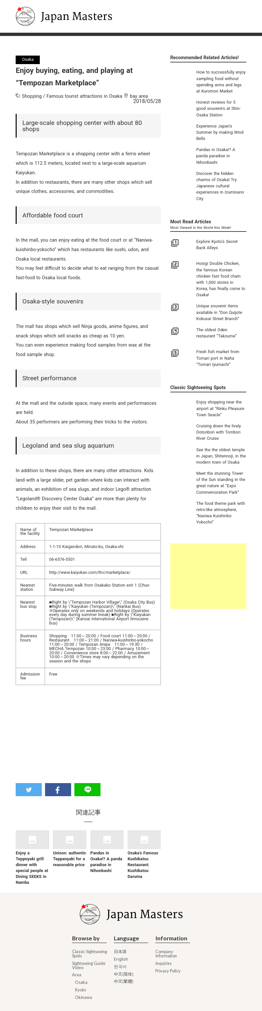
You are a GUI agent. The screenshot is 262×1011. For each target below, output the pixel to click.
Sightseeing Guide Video (88, 965)
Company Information (166, 954)
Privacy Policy (168, 971)
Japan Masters (33, 3)
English (121, 959)
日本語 (120, 952)
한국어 (120, 967)
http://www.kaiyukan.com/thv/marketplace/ (90, 572)
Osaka (81, 982)
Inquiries (163, 963)
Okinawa (83, 997)
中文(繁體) (123, 981)
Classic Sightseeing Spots (89, 954)
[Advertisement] (208, 576)
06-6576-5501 (62, 559)
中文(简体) (123, 974)
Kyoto (80, 990)
